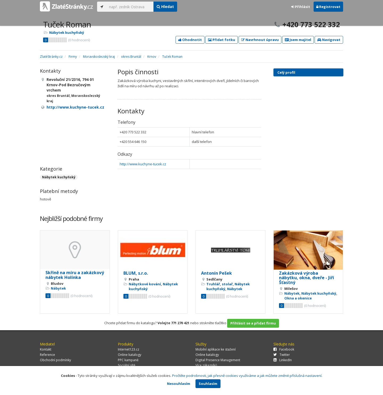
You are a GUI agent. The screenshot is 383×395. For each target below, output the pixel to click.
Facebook (283, 349)
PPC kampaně (128, 360)
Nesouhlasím (178, 383)
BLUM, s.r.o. (135, 273)
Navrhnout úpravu (260, 39)
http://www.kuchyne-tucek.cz (143, 164)
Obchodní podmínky (55, 360)
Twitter (281, 354)
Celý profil (286, 72)
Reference (47, 354)
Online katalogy (129, 354)
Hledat (165, 6)
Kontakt (45, 349)
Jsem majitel (298, 39)
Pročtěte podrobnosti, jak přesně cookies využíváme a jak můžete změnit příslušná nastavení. (247, 375)
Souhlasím (208, 383)
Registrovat (328, 6)
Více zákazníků (206, 365)
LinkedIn (282, 360)
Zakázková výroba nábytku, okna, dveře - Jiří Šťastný (306, 277)
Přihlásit (300, 6)
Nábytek (58, 288)
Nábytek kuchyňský (66, 32)
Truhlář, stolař (219, 284)
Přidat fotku (221, 39)
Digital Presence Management (217, 360)
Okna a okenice (298, 298)
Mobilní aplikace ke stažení (215, 349)
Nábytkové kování (145, 284)
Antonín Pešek (216, 273)
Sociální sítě (126, 365)
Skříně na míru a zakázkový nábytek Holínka (74, 275)
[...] (130, 7)
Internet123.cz (128, 349)
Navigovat (328, 39)
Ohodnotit (190, 39)
